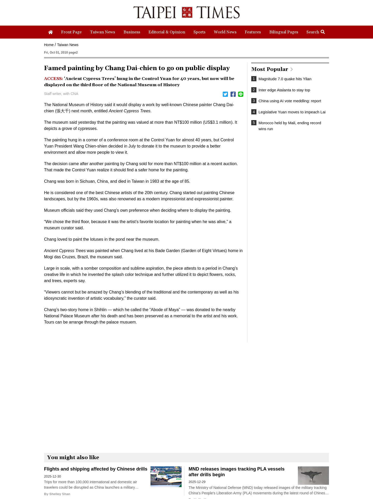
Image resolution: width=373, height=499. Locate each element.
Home (49, 45)
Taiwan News (67, 45)
